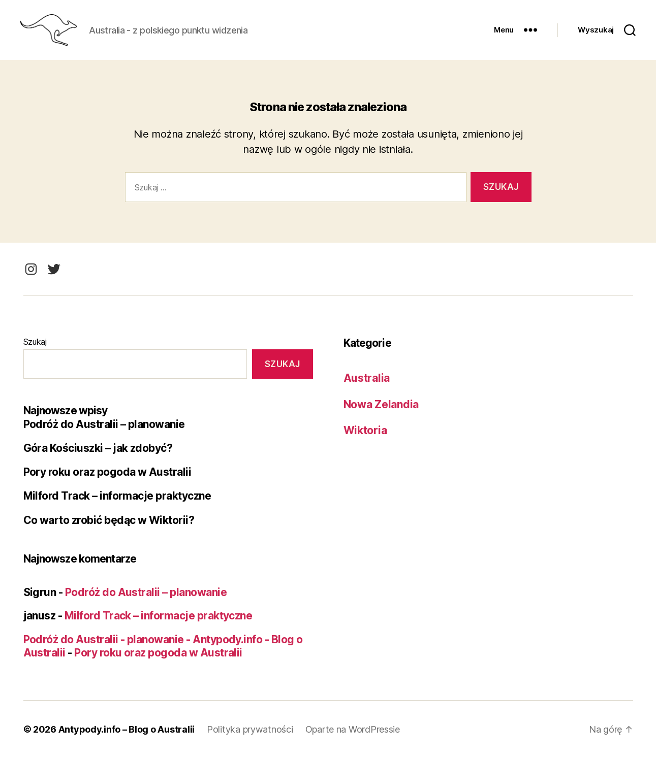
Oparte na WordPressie (352, 729)
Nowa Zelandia (381, 404)
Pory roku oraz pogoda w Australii (107, 472)
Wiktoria (365, 430)
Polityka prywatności (250, 729)
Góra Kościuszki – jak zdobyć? (98, 448)
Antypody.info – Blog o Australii (126, 729)
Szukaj (35, 342)
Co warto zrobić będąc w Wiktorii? (109, 520)
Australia (366, 378)
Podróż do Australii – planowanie (104, 424)
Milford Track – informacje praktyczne (117, 495)
